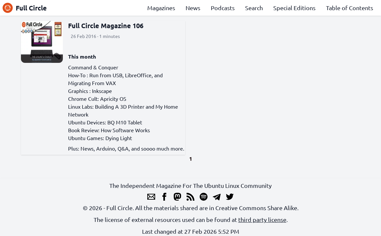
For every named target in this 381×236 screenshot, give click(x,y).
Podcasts (223, 7)
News (193, 7)
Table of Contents (349, 7)
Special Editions (294, 7)
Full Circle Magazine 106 (105, 25)
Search (254, 7)
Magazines (161, 7)
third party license (262, 219)
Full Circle (25, 8)
